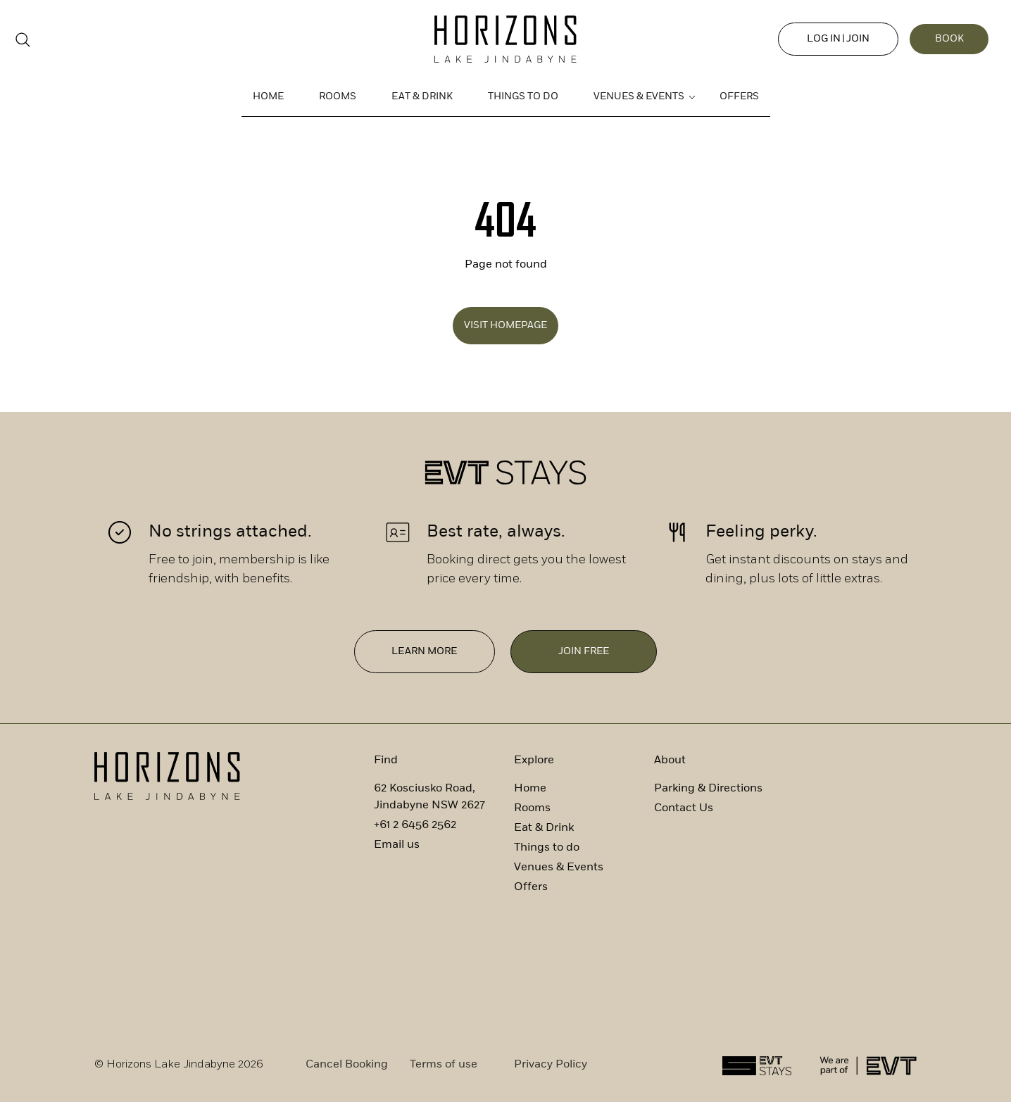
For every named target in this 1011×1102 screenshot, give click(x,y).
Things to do (523, 97)
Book (945, 39)
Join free (584, 651)
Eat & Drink (422, 97)
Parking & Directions (708, 787)
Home (268, 97)
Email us (397, 843)
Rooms (337, 97)
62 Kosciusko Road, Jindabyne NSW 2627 (429, 796)
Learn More (424, 651)
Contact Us (683, 807)
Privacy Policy (550, 1063)
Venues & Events (639, 97)
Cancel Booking (347, 1063)
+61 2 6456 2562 (415, 823)
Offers (739, 97)
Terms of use (443, 1063)
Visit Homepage (505, 325)
